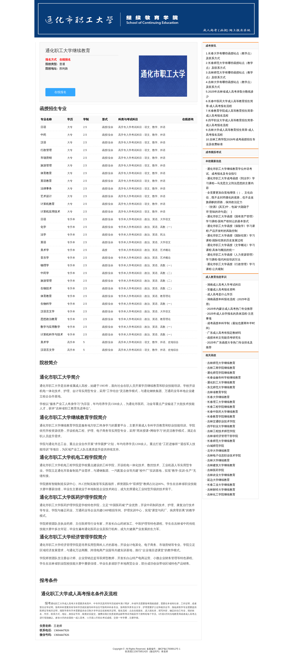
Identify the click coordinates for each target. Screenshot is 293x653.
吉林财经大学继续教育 (221, 489)
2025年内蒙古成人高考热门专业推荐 (230, 308)
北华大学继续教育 (218, 450)
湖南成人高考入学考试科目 (224, 284)
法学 (43, 234)
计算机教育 (48, 203)
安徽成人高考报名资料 (221, 289)
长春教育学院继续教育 (221, 416)
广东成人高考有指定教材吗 (224, 332)
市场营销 (46, 157)
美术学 (45, 249)
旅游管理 (46, 165)
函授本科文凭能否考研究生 (224, 337)
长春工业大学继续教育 (221, 484)
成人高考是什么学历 (219, 294)
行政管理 (46, 150)
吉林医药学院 (215, 470)
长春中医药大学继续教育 (222, 411)
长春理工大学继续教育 (221, 401)
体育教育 (46, 173)
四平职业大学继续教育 (221, 426)
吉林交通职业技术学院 (221, 421)
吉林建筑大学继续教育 (221, 465)
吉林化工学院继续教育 (221, 494)
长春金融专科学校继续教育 (224, 377)
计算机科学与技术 (52, 334)
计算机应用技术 (50, 211)
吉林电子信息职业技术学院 (224, 455)
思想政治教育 (49, 319)
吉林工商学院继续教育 (221, 367)
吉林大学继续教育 (218, 460)
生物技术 (46, 288)
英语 (43, 242)
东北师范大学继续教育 (221, 387)
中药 (43, 134)
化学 (43, 226)
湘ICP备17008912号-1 (169, 649)
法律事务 (46, 188)
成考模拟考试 (213, 152)
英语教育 (46, 180)
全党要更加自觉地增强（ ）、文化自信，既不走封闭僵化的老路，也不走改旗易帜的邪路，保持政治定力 (230, 197)
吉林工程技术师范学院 (221, 431)
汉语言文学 (48, 311)
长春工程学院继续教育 (221, 406)
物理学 (45, 265)
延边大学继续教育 (218, 479)
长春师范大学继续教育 (221, 440)
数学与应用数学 (50, 326)
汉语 (43, 142)
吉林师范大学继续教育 (221, 362)
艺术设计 (46, 196)
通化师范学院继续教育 (221, 372)
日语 (43, 127)
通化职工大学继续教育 (221, 382)
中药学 (45, 273)
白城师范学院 (215, 445)
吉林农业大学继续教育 (221, 474)
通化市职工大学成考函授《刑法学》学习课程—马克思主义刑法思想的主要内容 (230, 183)
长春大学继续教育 (218, 397)
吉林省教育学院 (217, 392)
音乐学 (45, 257)
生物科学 (46, 303)
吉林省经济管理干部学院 (222, 436)
